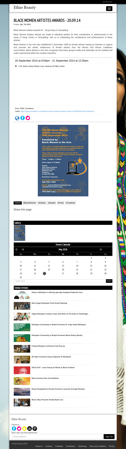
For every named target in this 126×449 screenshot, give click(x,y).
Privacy (112, 446)
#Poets (61, 203)
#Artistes (42, 203)
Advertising (107, 2)
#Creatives (70, 203)
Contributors (70, 446)
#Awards (51, 203)
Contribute (59, 446)
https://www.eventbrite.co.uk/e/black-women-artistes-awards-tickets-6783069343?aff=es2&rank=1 (57, 111)
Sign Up (109, 436)
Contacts (48, 446)
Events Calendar (63, 244)
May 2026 (63, 249)
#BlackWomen (29, 203)
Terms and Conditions (97, 446)
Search (109, 281)
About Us (39, 446)
